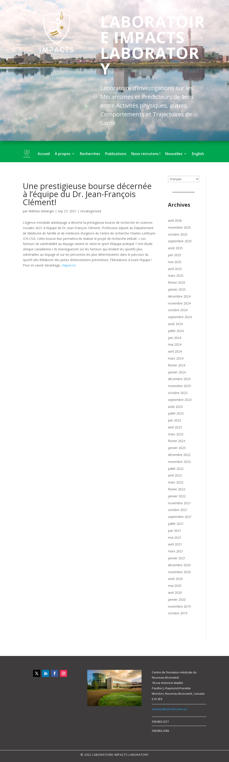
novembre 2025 (179, 227)
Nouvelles (173, 153)
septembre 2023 (180, 400)
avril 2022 (175, 475)
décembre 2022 (179, 455)
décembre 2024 (179, 296)
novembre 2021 (179, 503)
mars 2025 (175, 275)
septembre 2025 (180, 241)
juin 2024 (174, 338)
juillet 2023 (176, 413)
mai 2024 (174, 344)
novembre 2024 (179, 303)
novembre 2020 (179, 572)
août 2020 (175, 579)
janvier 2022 (177, 496)
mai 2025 (174, 262)
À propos (62, 153)
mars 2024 (175, 358)
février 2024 (176, 365)
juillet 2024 (176, 331)
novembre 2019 (179, 606)
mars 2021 (175, 551)
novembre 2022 (179, 462)
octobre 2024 (177, 310)
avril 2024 (175, 351)
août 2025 (175, 248)
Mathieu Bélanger (41, 211)
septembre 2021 (180, 517)
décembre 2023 (179, 379)
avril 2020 (175, 592)
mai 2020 (174, 585)
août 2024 (175, 324)
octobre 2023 (177, 393)
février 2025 (176, 282)
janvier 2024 (177, 372)
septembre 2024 (180, 317)
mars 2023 (175, 434)
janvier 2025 (177, 289)
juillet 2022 (176, 468)
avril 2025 (175, 269)
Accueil (44, 153)
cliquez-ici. (69, 265)
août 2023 (175, 406)
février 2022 (176, 489)
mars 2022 (175, 482)
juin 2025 (174, 255)
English (198, 153)
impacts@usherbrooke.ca (169, 709)
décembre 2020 (179, 565)
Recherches (90, 153)
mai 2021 (174, 537)
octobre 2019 (177, 613)
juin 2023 (174, 420)
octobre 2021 (177, 510)
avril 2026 (175, 220)
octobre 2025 (177, 234)
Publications (115, 153)
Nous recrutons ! (145, 153)
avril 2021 (175, 544)
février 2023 (176, 441)
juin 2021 (174, 530)
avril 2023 (175, 427)
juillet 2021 (176, 523)
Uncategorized (90, 211)
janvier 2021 (177, 558)
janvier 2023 (177, 448)
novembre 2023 (179, 386)
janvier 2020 (177, 599)
